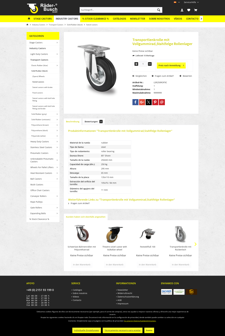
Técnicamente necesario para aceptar (122, 330)
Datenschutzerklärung (128, 296)
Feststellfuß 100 (147, 246)
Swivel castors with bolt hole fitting (43, 99)
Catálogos (119, 18)
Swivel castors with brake (42, 87)
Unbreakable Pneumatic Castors (42, 160)
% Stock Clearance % (39, 219)
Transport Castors (39, 59)
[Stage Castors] (43, 18)
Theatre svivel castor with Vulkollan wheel (114, 248)
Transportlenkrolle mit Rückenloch (180, 248)
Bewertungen (94, 121)
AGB (120, 300)
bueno (149, 330)
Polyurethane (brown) (40, 125)
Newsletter (137, 18)
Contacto (192, 18)
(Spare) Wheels (38, 76)
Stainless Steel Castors (41, 147)
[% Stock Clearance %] (95, 18)
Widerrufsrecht (125, 293)
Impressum (123, 303)
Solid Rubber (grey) (39, 114)
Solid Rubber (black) (39, 71)
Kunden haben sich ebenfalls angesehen (85, 216)
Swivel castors (38, 82)
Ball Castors (36, 178)
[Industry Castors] (67, 18)
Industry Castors (37, 48)
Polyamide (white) (38, 136)
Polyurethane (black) (39, 130)
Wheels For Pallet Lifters (42, 167)
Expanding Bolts (38, 213)
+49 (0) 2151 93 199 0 (40, 290)
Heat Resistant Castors (41, 173)
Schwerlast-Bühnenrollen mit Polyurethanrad (82, 248)
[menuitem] (190, 2)
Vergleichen (139, 76)
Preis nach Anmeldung (171, 65)
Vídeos (178, 18)
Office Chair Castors (40, 190)
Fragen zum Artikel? (163, 76)
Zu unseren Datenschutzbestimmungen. (140, 321)
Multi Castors (36, 184)
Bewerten (185, 76)
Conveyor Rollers (38, 196)
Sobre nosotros (159, 18)
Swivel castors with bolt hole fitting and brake (43, 107)
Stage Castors (35, 42)
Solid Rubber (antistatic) (40, 119)
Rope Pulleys (36, 201)
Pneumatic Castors (39, 153)
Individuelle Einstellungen (86, 330)
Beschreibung (72, 121)
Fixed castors (37, 93)
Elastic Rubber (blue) (39, 65)
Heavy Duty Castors (39, 141)
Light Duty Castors (39, 54)
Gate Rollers (36, 207)
